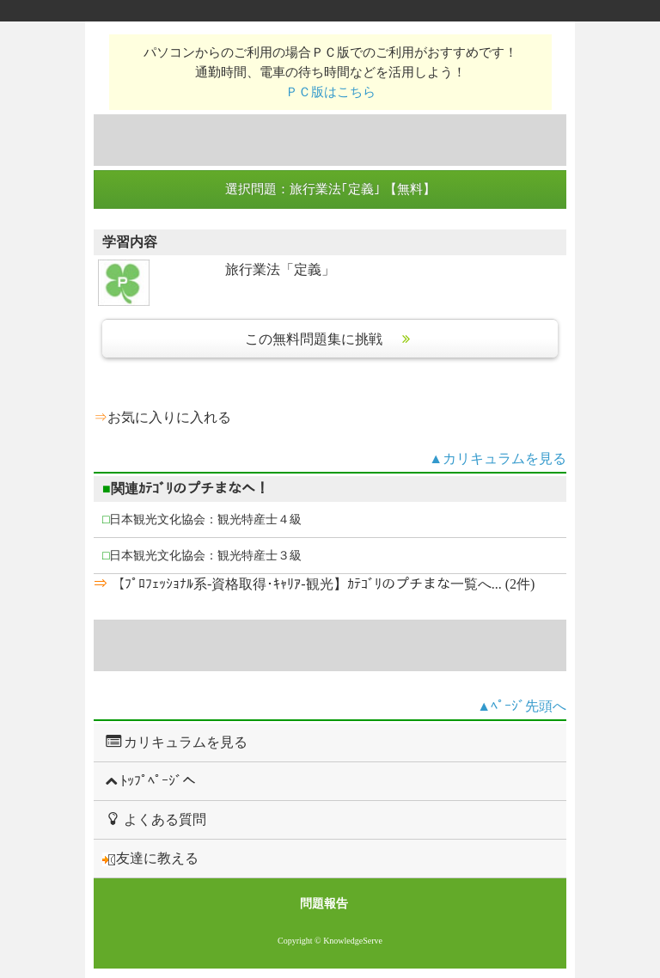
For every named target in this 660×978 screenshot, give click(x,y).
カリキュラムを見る (175, 741)
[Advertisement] (330, 140)
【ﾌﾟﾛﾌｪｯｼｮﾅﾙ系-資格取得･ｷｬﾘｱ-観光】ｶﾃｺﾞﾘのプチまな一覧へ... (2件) (321, 584)
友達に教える (150, 858)
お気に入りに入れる (169, 417)
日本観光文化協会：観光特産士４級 (202, 519)
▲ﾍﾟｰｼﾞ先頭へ (521, 706)
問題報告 (324, 903)
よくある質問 (154, 819)
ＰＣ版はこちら (330, 91)
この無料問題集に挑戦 (330, 339)
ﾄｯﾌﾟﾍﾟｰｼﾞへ (149, 780)
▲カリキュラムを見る (497, 458)
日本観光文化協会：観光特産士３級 (202, 555)
